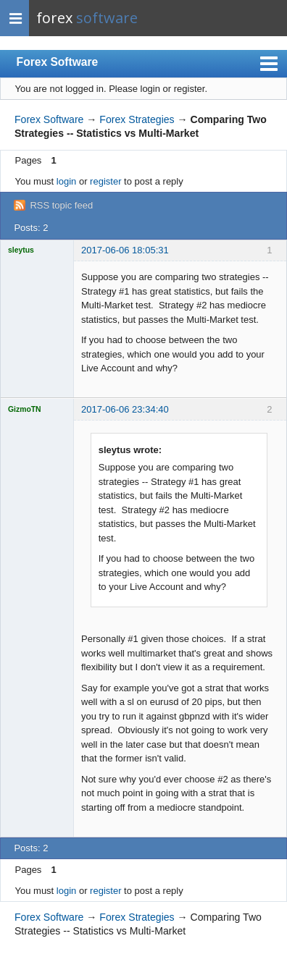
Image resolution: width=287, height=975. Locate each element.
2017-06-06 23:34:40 (125, 409)
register (105, 181)
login (66, 181)
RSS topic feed (61, 205)
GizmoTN (24, 409)
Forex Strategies (136, 119)
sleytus (21, 250)
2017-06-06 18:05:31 (125, 250)
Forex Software (58, 62)
